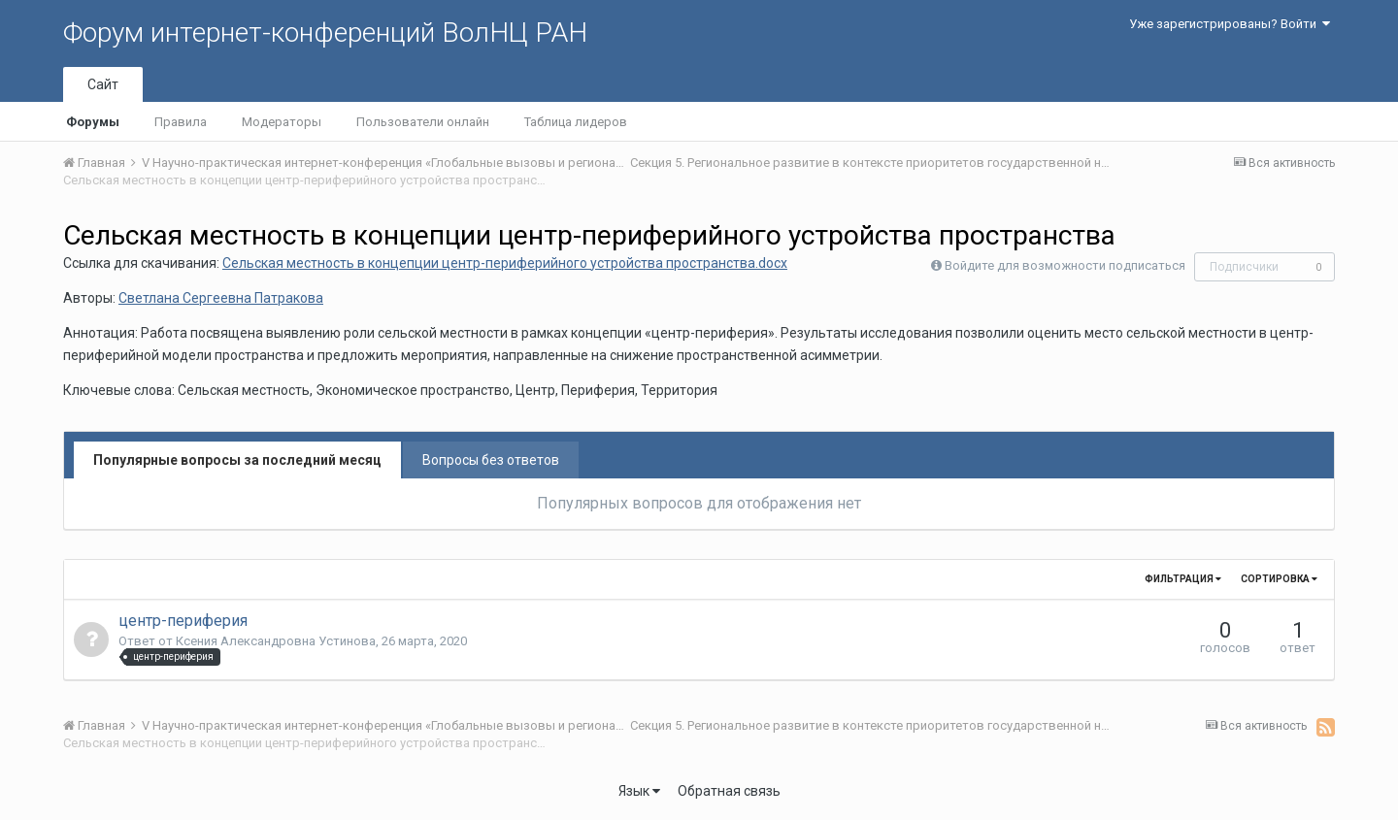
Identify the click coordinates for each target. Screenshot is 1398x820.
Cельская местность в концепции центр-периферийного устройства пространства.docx (504, 263)
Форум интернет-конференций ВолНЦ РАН (325, 32)
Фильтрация (1183, 579)
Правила (180, 122)
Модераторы (281, 122)
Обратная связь (729, 791)
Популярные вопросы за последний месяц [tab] (237, 460)
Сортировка (1279, 579)
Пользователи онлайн (422, 122)
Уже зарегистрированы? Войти (1229, 23)
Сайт (102, 84)
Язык (639, 791)
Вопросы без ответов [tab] (490, 460)
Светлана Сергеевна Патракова (220, 298)
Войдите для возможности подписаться (1065, 265)
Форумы (92, 122)
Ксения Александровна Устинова (276, 641)
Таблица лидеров (575, 122)
